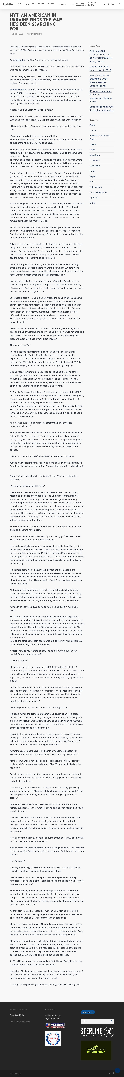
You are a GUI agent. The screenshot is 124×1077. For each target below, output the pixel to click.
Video (92, 203)
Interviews (95, 155)
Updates (94, 197)
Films (92, 149)
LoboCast (94, 160)
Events (93, 144)
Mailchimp (30, 33)
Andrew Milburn (18, 89)
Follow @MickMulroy (17, 1015)
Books (93, 130)
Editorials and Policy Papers (99, 137)
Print (40, 33)
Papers (93, 176)
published (18, 60)
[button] (88, 1012)
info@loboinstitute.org (53, 1015)
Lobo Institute (8, 4)
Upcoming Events (98, 192)
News (36, 33)
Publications (96, 187)
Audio (92, 125)
